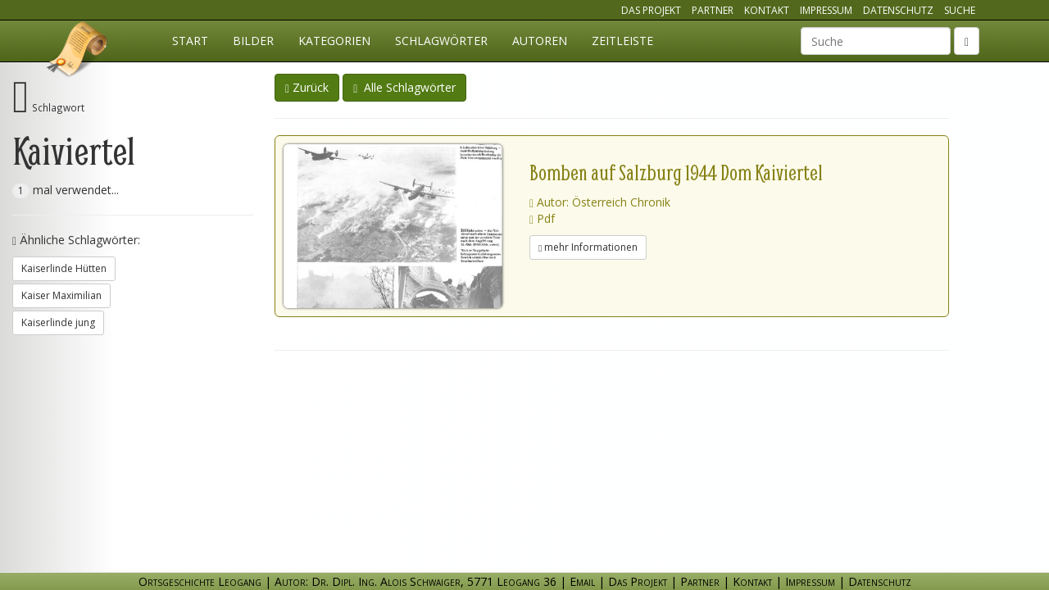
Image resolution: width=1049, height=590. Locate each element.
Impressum (826, 10)
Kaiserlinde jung (58, 322)
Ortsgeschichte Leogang (78, 52)
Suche (959, 10)
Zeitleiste (622, 40)
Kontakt (766, 10)
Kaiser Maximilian (61, 295)
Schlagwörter (441, 40)
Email (582, 581)
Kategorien (334, 40)
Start (190, 40)
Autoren (539, 40)
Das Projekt (651, 10)
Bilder (253, 40)
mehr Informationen (588, 247)
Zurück (307, 87)
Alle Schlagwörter (404, 87)
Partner (712, 10)
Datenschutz (898, 10)
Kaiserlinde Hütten (64, 268)
